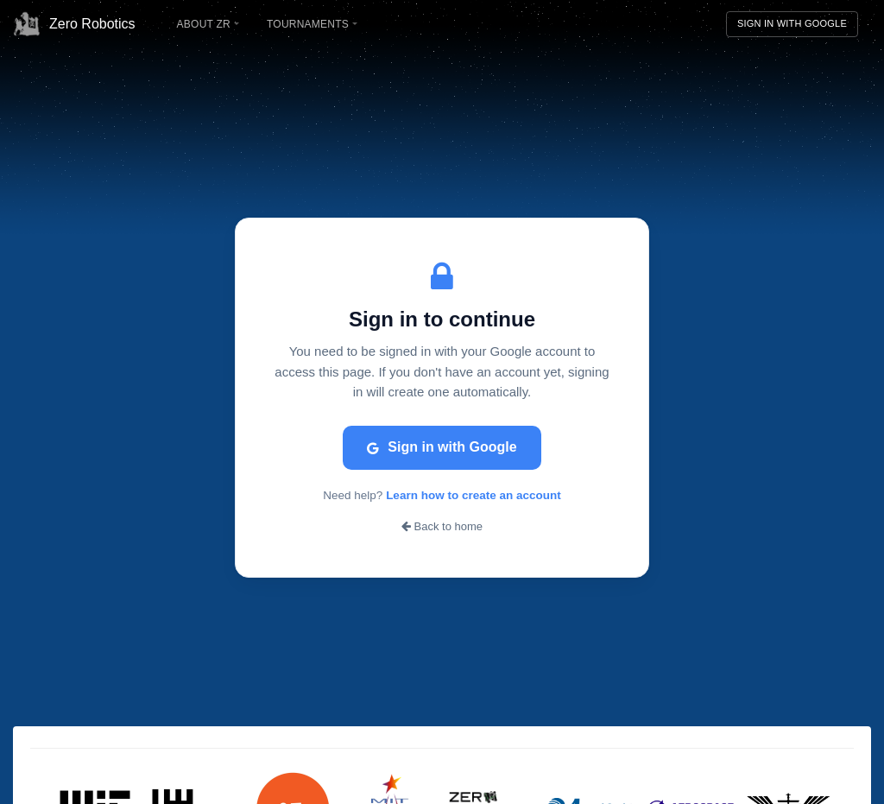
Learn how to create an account (473, 495)
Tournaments (312, 24)
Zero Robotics (74, 24)
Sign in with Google (441, 447)
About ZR (208, 24)
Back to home (442, 526)
